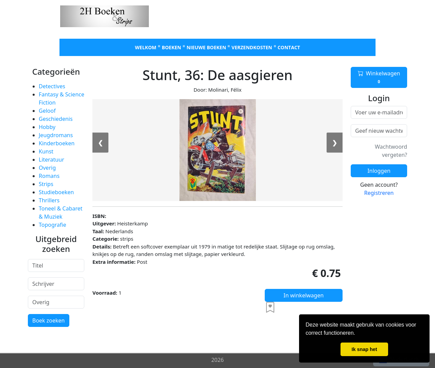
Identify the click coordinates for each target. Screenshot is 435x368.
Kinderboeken (56, 143)
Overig (47, 167)
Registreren (379, 193)
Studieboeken (56, 192)
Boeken (171, 47)
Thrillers (49, 200)
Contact (289, 47)
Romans (49, 176)
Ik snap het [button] (364, 349)
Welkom (145, 47)
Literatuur (51, 159)
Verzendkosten (251, 47)
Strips (46, 184)
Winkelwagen (379, 77)
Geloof (47, 110)
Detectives (52, 86)
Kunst (46, 151)
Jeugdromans (56, 135)
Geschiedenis (56, 119)
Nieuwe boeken (206, 47)
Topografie (52, 224)
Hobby (47, 127)
